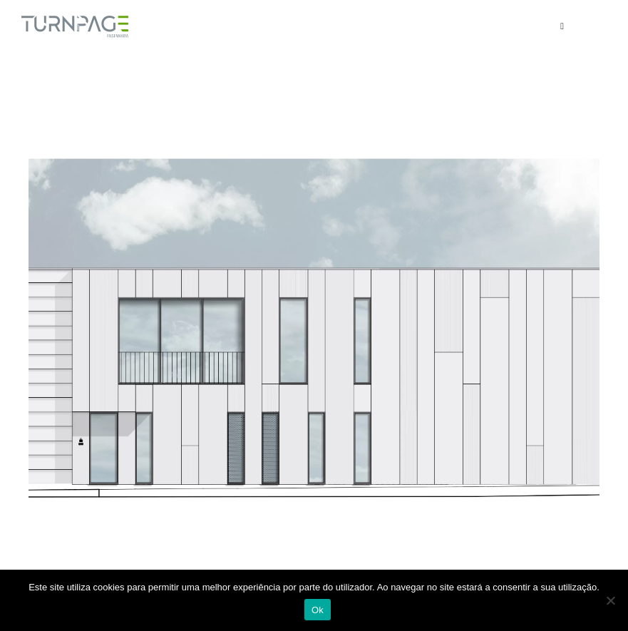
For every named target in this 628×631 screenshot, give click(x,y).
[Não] (610, 600)
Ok (318, 610)
